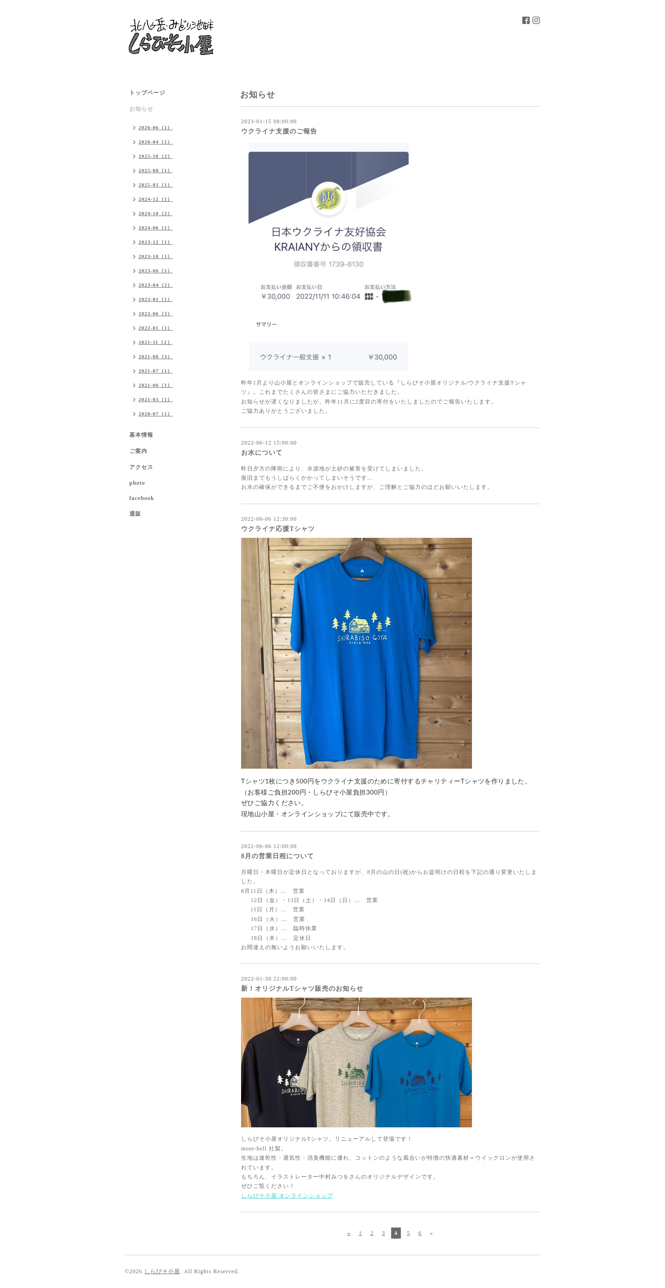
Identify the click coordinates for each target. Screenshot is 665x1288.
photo (137, 483)
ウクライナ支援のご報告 (279, 131)
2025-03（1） (156, 184)
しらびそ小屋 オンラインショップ (287, 1195)
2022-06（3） (156, 313)
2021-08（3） (156, 356)
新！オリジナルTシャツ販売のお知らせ (302, 988)
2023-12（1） (156, 242)
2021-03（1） (156, 399)
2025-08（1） (156, 170)
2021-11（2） (156, 342)
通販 (135, 514)
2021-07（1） (156, 370)
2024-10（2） (156, 213)
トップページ (147, 93)
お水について (262, 452)
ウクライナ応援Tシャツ (278, 528)
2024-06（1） (156, 227)
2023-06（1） (156, 270)
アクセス (141, 467)
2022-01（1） (156, 328)
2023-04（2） (156, 285)
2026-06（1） (156, 127)
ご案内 (138, 451)
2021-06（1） (156, 385)
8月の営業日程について (277, 856)
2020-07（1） (156, 413)
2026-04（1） (156, 141)
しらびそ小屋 (162, 1271)
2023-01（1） (156, 299)
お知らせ (141, 109)
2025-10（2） (156, 156)
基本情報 (141, 435)
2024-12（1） (156, 199)
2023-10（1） (156, 256)
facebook (141, 498)
